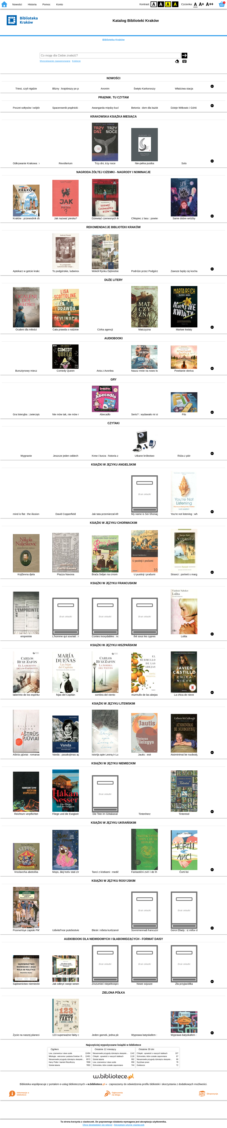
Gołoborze (141, 1065)
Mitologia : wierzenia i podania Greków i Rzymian (68, 1056)
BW (161, 4)
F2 (209, 4)
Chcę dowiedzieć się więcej (97, 1125)
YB (168, 4)
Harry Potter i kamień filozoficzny (62, 1062)
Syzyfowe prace (143, 1062)
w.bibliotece (96, 1084)
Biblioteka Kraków (114, 39)
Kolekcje (76, 61)
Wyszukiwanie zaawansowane (55, 61)
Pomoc (46, 4)
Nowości (17, 4)
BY (175, 4)
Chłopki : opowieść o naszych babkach (108, 1056)
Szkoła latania (54, 1065)
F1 (201, 4)
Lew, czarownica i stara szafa (60, 1053)
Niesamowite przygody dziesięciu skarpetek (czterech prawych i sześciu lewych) (80, 1059)
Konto (59, 4)
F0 (195, 4)
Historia (32, 4)
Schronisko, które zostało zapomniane (108, 1065)
